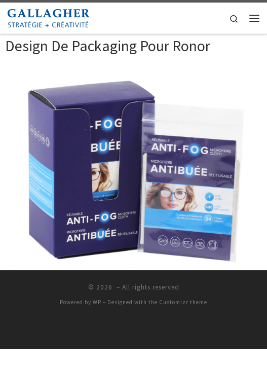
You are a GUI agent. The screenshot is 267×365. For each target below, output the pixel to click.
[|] (48, 17)
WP (97, 302)
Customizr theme (183, 302)
